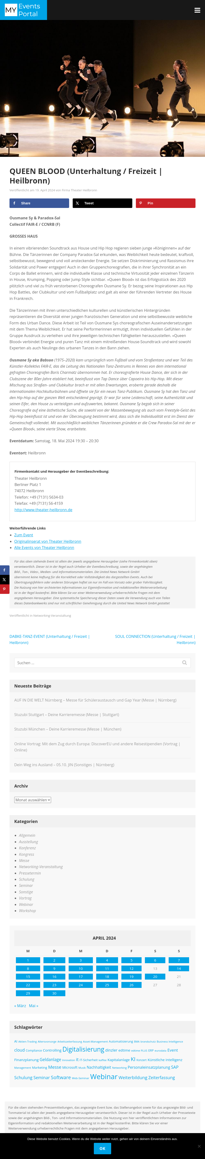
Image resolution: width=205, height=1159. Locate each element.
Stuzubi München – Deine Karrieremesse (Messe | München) (67, 729)
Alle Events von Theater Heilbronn (44, 547)
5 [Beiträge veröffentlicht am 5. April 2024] (131, 960)
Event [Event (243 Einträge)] (172, 1050)
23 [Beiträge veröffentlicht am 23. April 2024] (54, 984)
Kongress (26, 854)
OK (102, 1148)
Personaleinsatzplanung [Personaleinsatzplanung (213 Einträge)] (149, 1067)
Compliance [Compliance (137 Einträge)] (34, 1050)
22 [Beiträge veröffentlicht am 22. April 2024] (28, 984)
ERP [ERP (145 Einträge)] (151, 1050)
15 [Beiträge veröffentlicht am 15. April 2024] (28, 976)
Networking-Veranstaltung (52, 615)
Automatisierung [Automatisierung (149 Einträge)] (121, 1041)
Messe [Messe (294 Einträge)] (55, 1067)
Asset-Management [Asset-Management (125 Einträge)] (95, 1041)
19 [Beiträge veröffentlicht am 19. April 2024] (131, 976)
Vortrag (25, 898)
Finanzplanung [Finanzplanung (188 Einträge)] (26, 1059)
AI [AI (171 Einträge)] (15, 1041)
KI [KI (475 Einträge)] (133, 1059)
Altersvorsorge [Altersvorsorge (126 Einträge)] (47, 1041)
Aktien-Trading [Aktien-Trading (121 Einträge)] (27, 1041)
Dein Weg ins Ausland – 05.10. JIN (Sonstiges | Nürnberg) (64, 764)
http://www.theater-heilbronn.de (43, 509)
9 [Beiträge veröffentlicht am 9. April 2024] (54, 968)
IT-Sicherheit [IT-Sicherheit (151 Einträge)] (89, 1060)
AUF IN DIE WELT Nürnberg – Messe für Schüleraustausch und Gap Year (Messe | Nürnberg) (95, 700)
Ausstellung (28, 841)
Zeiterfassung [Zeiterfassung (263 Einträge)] (161, 1077)
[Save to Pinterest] (165, 203)
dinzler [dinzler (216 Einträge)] (111, 1050)
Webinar (26, 904)
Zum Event (23, 535)
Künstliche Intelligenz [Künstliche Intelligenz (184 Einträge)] (165, 1059)
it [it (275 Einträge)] (77, 1059)
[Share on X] (102, 203)
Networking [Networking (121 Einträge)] (119, 1067)
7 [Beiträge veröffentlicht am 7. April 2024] (179, 960)
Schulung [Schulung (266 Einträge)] (23, 1077)
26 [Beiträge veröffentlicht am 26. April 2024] (131, 984)
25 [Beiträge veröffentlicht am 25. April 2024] (107, 984)
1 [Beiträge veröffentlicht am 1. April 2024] (28, 960)
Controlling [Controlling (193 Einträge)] (52, 1050)
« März (20, 1005)
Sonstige (26, 891)
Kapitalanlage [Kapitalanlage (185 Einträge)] (119, 1059)
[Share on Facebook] (39, 203)
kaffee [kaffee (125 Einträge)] (102, 1060)
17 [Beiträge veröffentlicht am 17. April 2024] (81, 976)
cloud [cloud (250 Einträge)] (19, 1050)
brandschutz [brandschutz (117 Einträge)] (148, 1041)
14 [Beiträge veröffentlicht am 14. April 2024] (179, 968)
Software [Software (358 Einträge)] (61, 1077)
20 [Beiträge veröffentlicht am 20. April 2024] (155, 976)
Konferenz (27, 848)
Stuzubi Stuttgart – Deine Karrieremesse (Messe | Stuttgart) (66, 714)
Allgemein (27, 835)
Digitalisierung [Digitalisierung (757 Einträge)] (83, 1049)
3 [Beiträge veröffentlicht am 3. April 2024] (81, 960)
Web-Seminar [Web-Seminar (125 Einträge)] (80, 1078)
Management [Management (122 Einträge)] (22, 1067)
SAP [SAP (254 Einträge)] (174, 1067)
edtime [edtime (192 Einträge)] (124, 1050)
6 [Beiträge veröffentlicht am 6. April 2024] (155, 960)
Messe (24, 860)
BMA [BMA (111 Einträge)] (136, 1041)
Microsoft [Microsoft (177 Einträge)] (69, 1067)
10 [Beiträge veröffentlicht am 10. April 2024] (81, 968)
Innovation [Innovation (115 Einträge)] (68, 1060)
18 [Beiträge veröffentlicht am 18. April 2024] (107, 976)
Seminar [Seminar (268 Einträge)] (41, 1077)
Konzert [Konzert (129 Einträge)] (142, 1060)
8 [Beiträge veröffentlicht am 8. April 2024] (28, 968)
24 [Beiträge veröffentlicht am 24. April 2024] (81, 984)
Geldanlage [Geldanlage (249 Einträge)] (50, 1059)
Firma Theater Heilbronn (79, 190)
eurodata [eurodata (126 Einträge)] (161, 1050)
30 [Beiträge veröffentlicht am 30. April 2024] (54, 993)
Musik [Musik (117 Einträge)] (82, 1067)
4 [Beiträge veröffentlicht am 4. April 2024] (107, 960)
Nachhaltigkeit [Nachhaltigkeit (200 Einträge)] (99, 1067)
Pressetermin (30, 873)
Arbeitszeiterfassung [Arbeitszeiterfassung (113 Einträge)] (69, 1041)
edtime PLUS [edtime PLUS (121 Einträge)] (139, 1050)
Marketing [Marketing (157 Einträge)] (39, 1067)
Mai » (33, 1005)
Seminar (26, 885)
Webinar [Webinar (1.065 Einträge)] (104, 1076)
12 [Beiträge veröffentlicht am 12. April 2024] (131, 968)
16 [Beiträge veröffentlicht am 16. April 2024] (54, 976)
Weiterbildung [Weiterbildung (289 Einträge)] (133, 1077)
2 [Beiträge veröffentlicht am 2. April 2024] (54, 960)
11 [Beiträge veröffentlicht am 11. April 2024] (107, 968)
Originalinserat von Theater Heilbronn (47, 541)
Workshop (27, 910)
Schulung (26, 879)
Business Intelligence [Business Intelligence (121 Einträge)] (170, 1041)
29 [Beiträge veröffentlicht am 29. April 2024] (28, 993)
